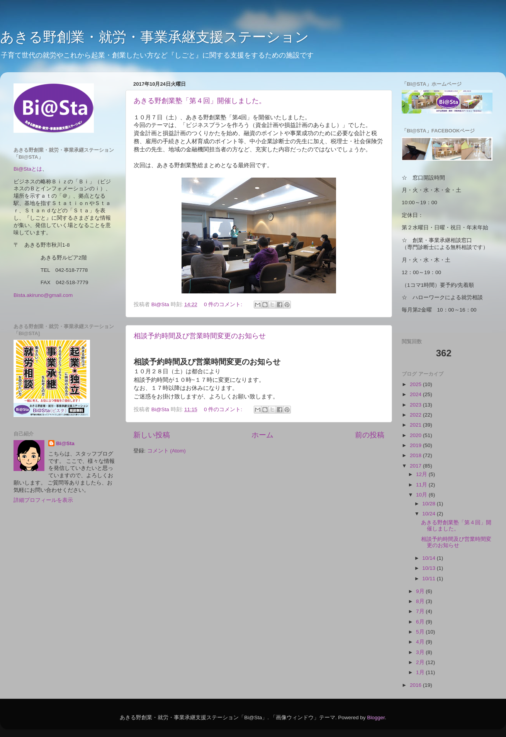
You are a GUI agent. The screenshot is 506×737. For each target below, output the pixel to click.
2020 (416, 435)
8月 (421, 601)
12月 (422, 474)
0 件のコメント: (224, 304)
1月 (421, 672)
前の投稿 (369, 435)
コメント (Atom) (166, 451)
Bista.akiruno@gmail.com (43, 295)
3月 (421, 652)
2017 (416, 466)
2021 (416, 425)
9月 (421, 591)
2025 (416, 384)
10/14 (429, 558)
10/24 (429, 514)
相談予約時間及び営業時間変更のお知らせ (200, 336)
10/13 (429, 568)
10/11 (429, 578)
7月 (421, 611)
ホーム (262, 435)
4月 (421, 642)
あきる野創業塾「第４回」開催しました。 (200, 101)
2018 (416, 455)
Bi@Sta (65, 443)
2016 (416, 685)
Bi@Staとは (28, 169)
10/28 (429, 504)
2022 (416, 415)
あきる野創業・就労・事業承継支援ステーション (154, 37)
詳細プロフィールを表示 (43, 500)
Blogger (376, 717)
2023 (416, 405)
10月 (422, 495)
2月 (421, 662)
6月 (421, 622)
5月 (421, 632)
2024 (416, 394)
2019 (416, 445)
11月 (422, 485)
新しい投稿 (151, 435)
